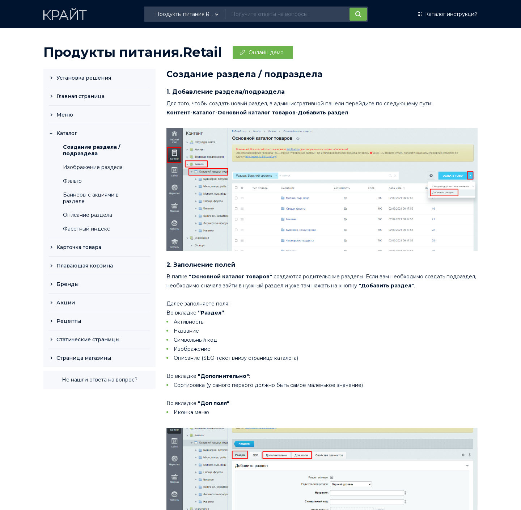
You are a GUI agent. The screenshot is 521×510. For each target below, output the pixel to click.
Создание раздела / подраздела (91, 150)
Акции (65, 302)
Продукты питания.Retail (132, 52)
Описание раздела (87, 215)
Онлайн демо (266, 52)
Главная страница (80, 96)
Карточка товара (78, 247)
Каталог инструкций (451, 14)
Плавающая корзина (84, 265)
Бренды (67, 284)
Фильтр (72, 181)
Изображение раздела (93, 167)
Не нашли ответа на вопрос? (99, 379)
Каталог (66, 133)
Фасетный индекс (86, 229)
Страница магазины (83, 358)
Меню (64, 114)
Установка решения (83, 78)
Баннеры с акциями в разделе (91, 198)
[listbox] (187, 14)
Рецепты (68, 321)
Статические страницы (87, 339)
